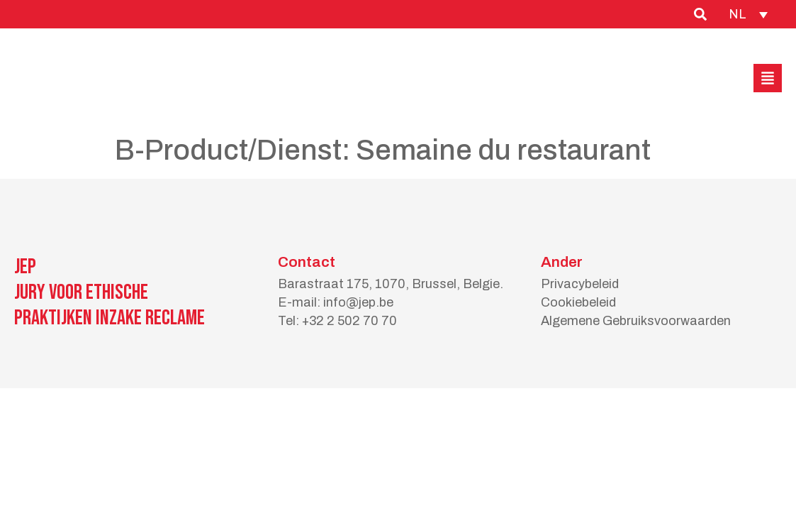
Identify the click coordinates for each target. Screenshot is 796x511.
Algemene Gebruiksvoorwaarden (636, 321)
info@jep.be (358, 302)
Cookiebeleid (578, 302)
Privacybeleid (580, 284)
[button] (767, 78)
